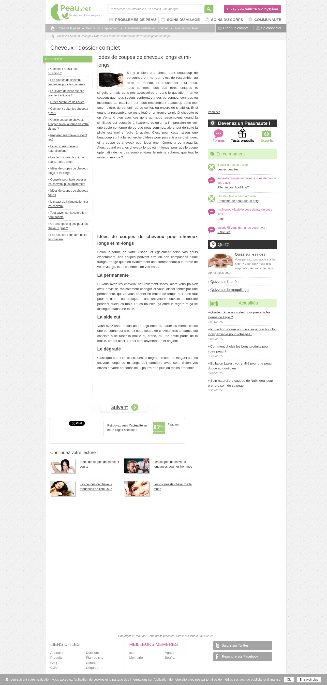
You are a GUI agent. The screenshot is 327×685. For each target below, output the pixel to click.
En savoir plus (309, 679)
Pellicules (224, 232)
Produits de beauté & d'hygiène (253, 9)
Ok (289, 679)
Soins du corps (224, 20)
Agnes (169, 653)
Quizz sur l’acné (223, 281)
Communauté (265, 19)
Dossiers (92, 653)
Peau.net (84, 12)
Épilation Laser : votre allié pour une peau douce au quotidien (240, 366)
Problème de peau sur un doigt (239, 201)
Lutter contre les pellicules (67, 102)
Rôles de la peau (69, 28)
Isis (131, 653)
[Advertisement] (70, 321)
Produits (56, 657)
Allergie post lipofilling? (233, 187)
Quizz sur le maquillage (229, 290)
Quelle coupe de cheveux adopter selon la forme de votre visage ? (68, 124)
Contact (92, 663)
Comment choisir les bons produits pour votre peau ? (238, 349)
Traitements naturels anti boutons (144, 28)
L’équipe (92, 668)
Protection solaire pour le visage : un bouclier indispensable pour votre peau (242, 331)
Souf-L (170, 657)
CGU (54, 668)
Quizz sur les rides (250, 254)
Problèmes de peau (132, 19)
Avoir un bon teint (184, 28)
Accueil (62, 36)
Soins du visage (180, 19)
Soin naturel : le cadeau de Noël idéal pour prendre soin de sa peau (240, 383)
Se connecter (269, 28)
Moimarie (136, 657)
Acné (221, 219)
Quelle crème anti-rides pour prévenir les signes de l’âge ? (239, 314)
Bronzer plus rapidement (100, 28)
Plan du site (95, 657)
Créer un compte (233, 28)
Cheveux (100, 36)
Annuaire (57, 653)
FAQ (53, 663)
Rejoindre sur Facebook (237, 656)
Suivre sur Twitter (232, 645)
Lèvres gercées (228, 169)
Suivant (119, 407)
